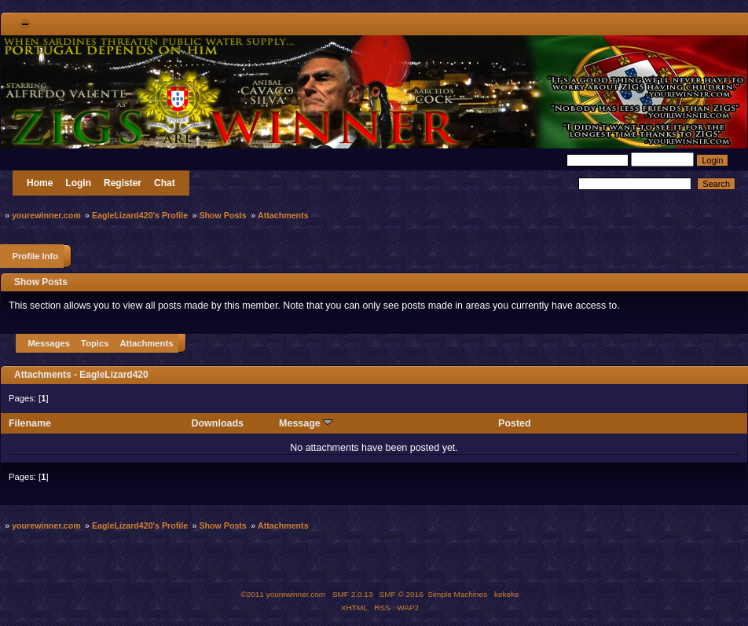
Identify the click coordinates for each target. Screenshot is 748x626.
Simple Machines (457, 594)
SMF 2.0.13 (352, 594)
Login (78, 183)
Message (305, 423)
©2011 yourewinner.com (282, 594)
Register (122, 183)
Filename (30, 423)
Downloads (218, 423)
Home (40, 183)
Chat (164, 183)
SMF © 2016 (402, 594)
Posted (514, 423)
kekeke (506, 594)
